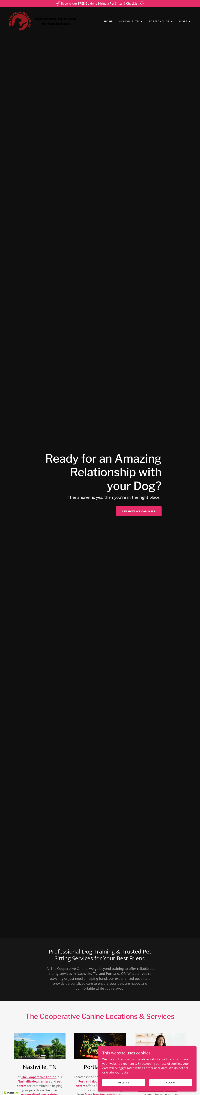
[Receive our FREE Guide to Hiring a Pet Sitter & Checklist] (100, 3)
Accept (176, 1081)
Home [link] (108, 21)
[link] (43, 21)
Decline (141, 1081)
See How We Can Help (139, 511)
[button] (131, 21)
